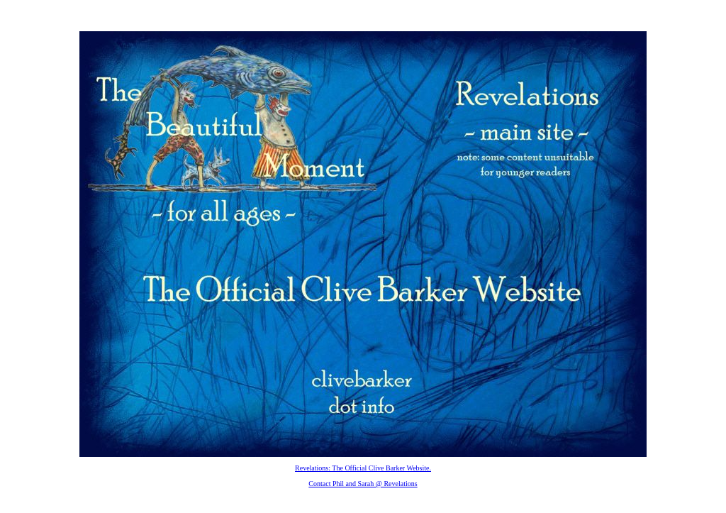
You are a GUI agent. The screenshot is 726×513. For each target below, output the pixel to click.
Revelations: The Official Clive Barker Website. (363, 468)
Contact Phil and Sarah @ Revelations (362, 483)
